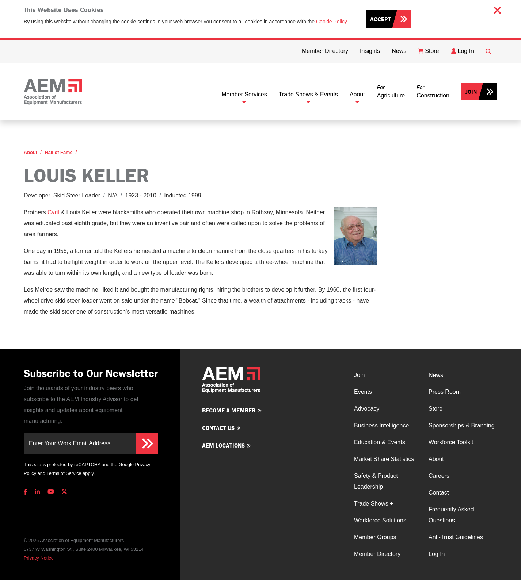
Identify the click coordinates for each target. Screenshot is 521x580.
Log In (437, 554)
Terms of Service (63, 473)
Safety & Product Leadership (376, 481)
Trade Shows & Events (308, 94)
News (436, 375)
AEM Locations (223, 445)
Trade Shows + (373, 503)
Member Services (244, 94)
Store (435, 409)
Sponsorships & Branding (462, 425)
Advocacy (366, 409)
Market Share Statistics (384, 459)
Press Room (445, 392)
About (357, 94)
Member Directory (377, 554)
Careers (439, 476)
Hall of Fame (58, 152)
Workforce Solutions (380, 520)
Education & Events (379, 442)
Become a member (229, 410)
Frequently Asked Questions (451, 514)
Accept (380, 19)
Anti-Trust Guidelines (456, 537)
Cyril (53, 212)
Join (471, 91)
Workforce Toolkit (451, 442)
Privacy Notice (39, 558)
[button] (391, 92)
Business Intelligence (381, 425)
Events (363, 392)
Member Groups (375, 537)
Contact (439, 492)
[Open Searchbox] (488, 51)
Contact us (218, 427)
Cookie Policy (331, 21)
